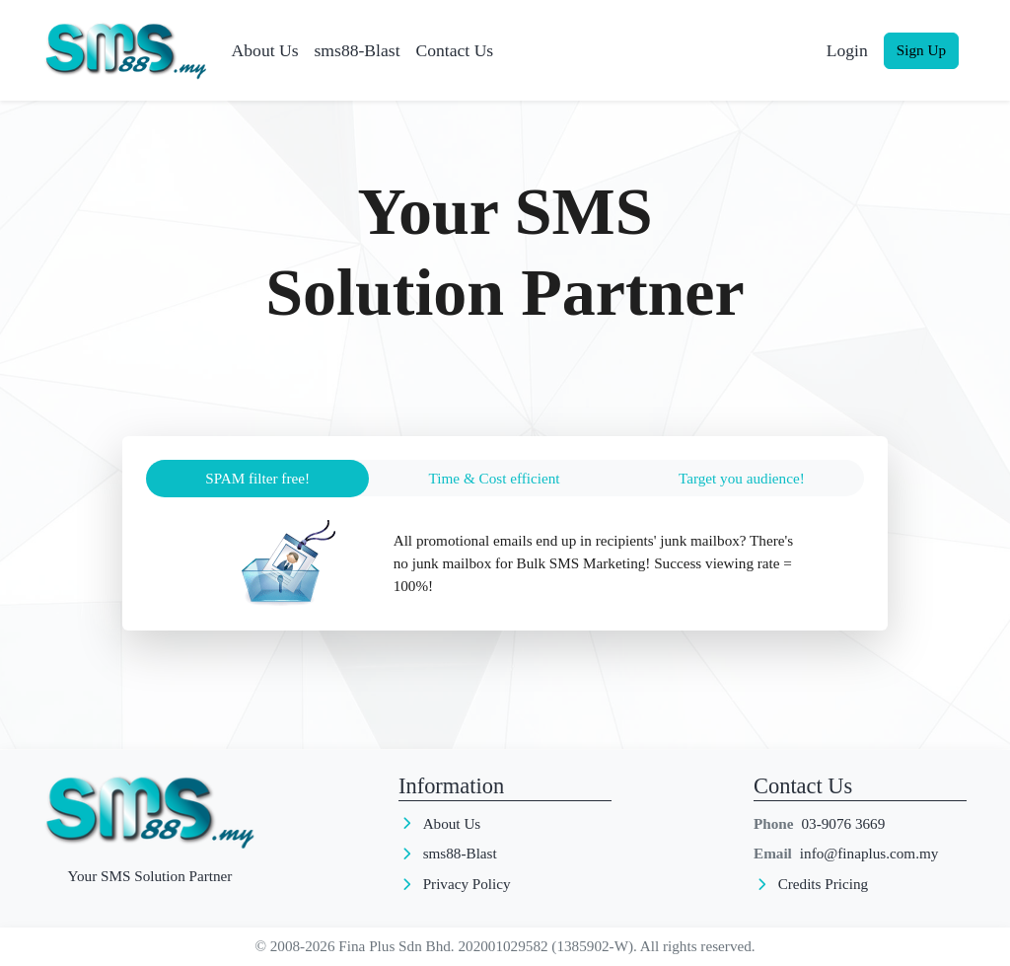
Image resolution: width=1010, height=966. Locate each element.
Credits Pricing (823, 883)
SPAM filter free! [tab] (257, 478)
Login (847, 50)
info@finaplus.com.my (869, 853)
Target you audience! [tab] (742, 478)
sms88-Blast (357, 50)
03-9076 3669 (844, 823)
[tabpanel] (505, 563)
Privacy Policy (467, 883)
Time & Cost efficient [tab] (494, 478)
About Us (265, 50)
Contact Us (455, 50)
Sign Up (921, 49)
